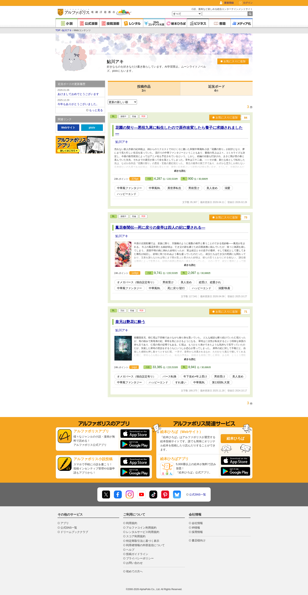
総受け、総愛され (210, 282)
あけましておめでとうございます (80, 92)
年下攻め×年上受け (195, 376)
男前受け (193, 188)
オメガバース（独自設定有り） (136, 282)
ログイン (248, 2)
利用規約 (131, 523)
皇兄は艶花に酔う (130, 322)
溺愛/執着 (224, 288)
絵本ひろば (235, 438)
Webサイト (68, 127)
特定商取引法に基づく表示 (142, 540)
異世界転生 (174, 188)
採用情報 (197, 532)
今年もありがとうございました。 (80, 102)
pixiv (92, 127)
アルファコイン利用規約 (141, 527)
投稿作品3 (144, 88)
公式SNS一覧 (197, 494)
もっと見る (96, 110)
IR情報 (196, 527)
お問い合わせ (134, 562)
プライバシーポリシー (140, 558)
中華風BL (154, 188)
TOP (58, 30)
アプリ (64, 523)
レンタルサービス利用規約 (142, 532)
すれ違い (180, 382)
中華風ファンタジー (129, 188)
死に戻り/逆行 (176, 288)
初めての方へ (134, 571)
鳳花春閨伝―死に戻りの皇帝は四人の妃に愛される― (160, 227)
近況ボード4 (216, 88)
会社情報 (197, 523)
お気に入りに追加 (233, 61)
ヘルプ (130, 549)
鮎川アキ (67, 30)
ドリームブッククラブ (74, 532)
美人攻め (212, 188)
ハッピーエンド (126, 194)
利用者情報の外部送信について (145, 545)
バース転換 (169, 376)
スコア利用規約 (135, 536)
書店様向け (199, 540)
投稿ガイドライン (137, 554)
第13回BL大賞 (221, 382)
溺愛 (227, 188)
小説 (149, 179)
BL (113, 116)
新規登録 (229, 2)
